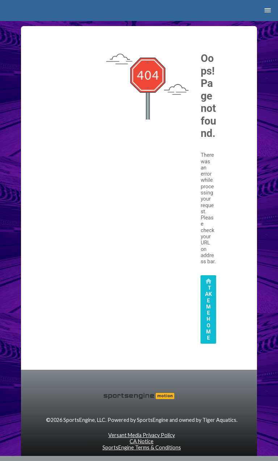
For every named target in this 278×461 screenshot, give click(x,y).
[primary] (208, 309)
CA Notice (141, 441)
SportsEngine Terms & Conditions (141, 447)
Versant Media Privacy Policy (141, 435)
